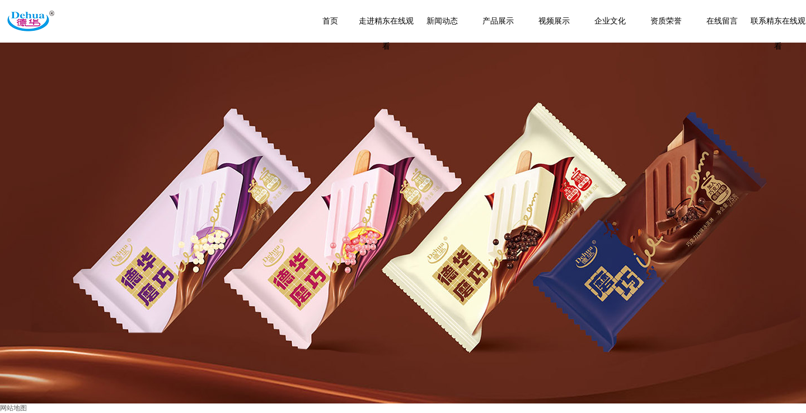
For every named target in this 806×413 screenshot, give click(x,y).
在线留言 (722, 21)
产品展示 (498, 21)
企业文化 (610, 21)
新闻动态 (442, 21)
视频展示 (554, 21)
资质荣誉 (666, 21)
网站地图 (13, 408)
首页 (330, 21)
